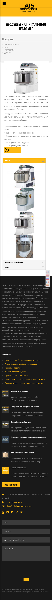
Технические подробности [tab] (24, 262)
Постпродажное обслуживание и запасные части (25, 379)
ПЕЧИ (6, 47)
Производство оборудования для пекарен (22, 360)
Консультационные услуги (15, 372)
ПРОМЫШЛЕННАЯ (11, 45)
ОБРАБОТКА (9, 50)
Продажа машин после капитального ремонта (24, 383)
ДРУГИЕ (7, 53)
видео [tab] (24, 267)
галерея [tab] (24, 160)
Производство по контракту (16, 375)
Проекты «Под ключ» (13, 368)
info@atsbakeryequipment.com (19, 506)
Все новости (11, 485)
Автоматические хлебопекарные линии (21, 364)
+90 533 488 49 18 (14, 502)
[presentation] (21, 570)
